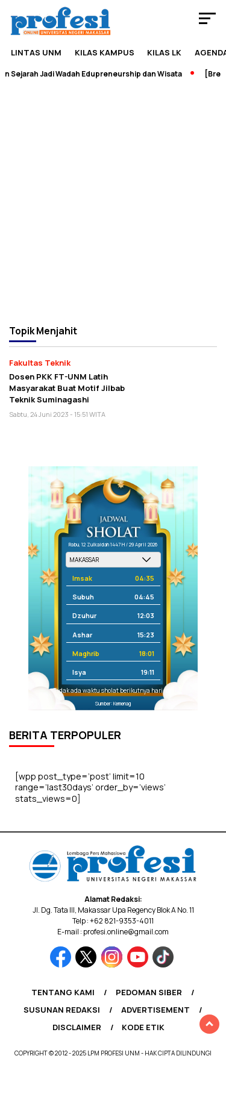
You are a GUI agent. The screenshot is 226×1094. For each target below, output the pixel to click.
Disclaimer (76, 1027)
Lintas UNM (36, 52)
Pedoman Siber (149, 992)
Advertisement (155, 1009)
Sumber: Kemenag (113, 703)
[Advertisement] (113, 201)
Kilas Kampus (104, 52)
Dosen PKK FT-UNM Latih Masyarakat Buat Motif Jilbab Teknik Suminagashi (67, 387)
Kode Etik (143, 1027)
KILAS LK (164, 52)
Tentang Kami (63, 992)
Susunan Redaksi (62, 1009)
